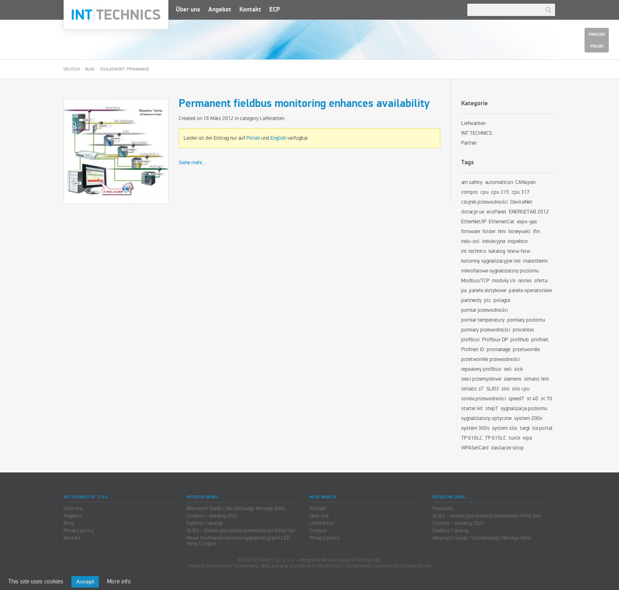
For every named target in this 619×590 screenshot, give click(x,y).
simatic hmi (536, 379)
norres (525, 280)
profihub (519, 339)
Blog (90, 69)
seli (508, 369)
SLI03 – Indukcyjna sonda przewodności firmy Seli (241, 530)
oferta (540, 280)
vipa (527, 438)
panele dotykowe (487, 290)
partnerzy (471, 300)
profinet (539, 339)
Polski (253, 138)
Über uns (188, 10)
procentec (524, 330)
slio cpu (521, 389)
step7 (491, 408)
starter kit (472, 408)
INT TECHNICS (476, 133)
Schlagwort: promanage (124, 69)
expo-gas (527, 221)
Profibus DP (495, 339)
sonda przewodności (483, 398)
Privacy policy (79, 530)
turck (514, 438)
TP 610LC (471, 438)
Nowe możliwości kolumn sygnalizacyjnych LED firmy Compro (238, 541)
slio (505, 389)
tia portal (542, 428)
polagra (502, 300)
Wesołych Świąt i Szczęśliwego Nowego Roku (236, 508)
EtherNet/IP (473, 221)
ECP (274, 10)
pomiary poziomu (526, 320)
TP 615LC (495, 438)
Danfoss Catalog (204, 523)
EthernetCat (501, 221)
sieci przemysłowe (481, 379)
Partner (469, 143)
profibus (470, 339)
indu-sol (470, 241)
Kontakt (250, 10)
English (278, 138)
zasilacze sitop (507, 448)
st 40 (532, 398)
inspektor (517, 241)
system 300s (475, 428)
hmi (502, 231)
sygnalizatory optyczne (486, 418)
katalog (497, 251)
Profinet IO (472, 349)
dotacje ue (472, 212)
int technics (473, 251)
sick (518, 369)
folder (489, 231)
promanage (498, 349)
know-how (518, 251)
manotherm (535, 261)
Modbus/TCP (475, 280)
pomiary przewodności (485, 330)
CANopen (525, 182)
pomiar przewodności (484, 310)
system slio (504, 428)
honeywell (519, 231)
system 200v (528, 418)
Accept (85, 582)
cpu (484, 192)
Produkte (442, 508)
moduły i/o (504, 280)
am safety (471, 182)
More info (119, 581)
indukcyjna (493, 241)
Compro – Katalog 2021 (213, 516)
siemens (512, 379)
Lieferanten (272, 118)
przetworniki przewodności (490, 359)
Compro (318, 530)
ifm (536, 231)
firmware (470, 231)
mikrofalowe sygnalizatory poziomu (500, 271)
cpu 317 (521, 192)
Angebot (219, 10)
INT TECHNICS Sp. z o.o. (116, 15)
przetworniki (526, 349)
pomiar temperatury (483, 320)
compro (469, 192)
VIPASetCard (475, 448)
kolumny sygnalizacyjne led (491, 261)
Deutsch (72, 69)
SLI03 (492, 389)
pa (464, 290)
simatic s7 (472, 389)
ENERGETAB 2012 (529, 212)
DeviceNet (521, 202)
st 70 (546, 398)
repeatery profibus (481, 369)
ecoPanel (496, 212)
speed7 (516, 398)
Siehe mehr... (192, 162)
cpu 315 (500, 192)
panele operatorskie (530, 290)
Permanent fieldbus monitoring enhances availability (304, 104)
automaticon (499, 182)
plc (487, 300)
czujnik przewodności (484, 202)
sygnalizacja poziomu (524, 408)
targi (525, 428)
